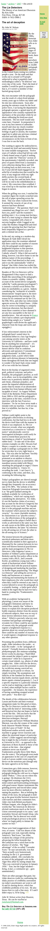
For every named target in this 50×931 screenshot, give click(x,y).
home (3, 4)
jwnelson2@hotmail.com (12, 902)
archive (11, 4)
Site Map (43, 18)
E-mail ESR (42, 23)
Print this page (44, 35)
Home (20, 922)
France (35, 315)
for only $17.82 (8, 909)
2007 (19, 4)
